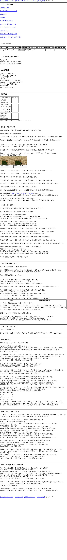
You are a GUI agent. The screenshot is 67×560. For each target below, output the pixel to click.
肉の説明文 (3, 16)
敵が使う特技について (6, 24)
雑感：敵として (4, 35)
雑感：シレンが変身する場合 (8, 39)
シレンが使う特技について (8, 27)
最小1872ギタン (17, 217)
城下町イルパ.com (29, 1)
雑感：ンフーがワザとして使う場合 (10, 42)
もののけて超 (41, 1)
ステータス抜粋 (4, 8)
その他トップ (19, 1)
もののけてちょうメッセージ (8, 12)
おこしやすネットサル (6, 1)
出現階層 (2, 20)
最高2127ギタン (28, 217)
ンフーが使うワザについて (8, 31)
